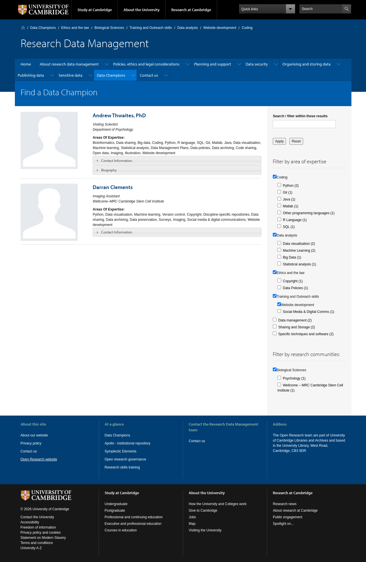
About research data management (69, 64)
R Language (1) (295, 220)
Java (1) (289, 199)
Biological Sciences (109, 28)
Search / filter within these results (300, 116)
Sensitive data (70, 75)
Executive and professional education (133, 524)
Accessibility (30, 522)
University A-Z (31, 548)
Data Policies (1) (295, 288)
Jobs (192, 517)
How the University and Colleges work (217, 504)
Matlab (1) (290, 206)
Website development (219, 28)
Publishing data (31, 75)
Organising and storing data (307, 64)
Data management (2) (295, 320)
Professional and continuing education (134, 517)
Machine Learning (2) (299, 251)
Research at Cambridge (191, 9)
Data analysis (187, 28)
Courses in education (121, 530)
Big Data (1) (292, 257)
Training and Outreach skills (151, 28)
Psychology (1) (294, 378)
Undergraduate (116, 504)
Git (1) (287, 192)
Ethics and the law (75, 28)
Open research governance (125, 459)
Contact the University (37, 517)
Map (192, 524)
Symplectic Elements (120, 451)
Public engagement (287, 517)
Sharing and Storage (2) (296, 327)
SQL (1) (289, 227)
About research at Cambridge (295, 511)
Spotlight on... (283, 524)
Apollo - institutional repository (127, 443)
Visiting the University (205, 530)
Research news (285, 504)
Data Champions (43, 28)
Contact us (149, 75)
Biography (109, 170)
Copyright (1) (293, 281)
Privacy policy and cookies (41, 533)
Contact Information (116, 160)
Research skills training (122, 467)
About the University (142, 9)
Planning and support (212, 64)
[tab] (177, 160)
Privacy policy (31, 443)
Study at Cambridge (94, 9)
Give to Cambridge (203, 511)
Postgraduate (115, 511)
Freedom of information (38, 527)
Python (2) (291, 186)
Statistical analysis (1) (299, 264)
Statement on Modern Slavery (43, 538)
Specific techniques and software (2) (305, 334)
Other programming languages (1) (309, 213)
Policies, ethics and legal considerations (146, 64)
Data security (257, 64)
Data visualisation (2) (299, 244)
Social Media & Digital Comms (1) (308, 312)
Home (23, 27)
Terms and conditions (37, 543)
